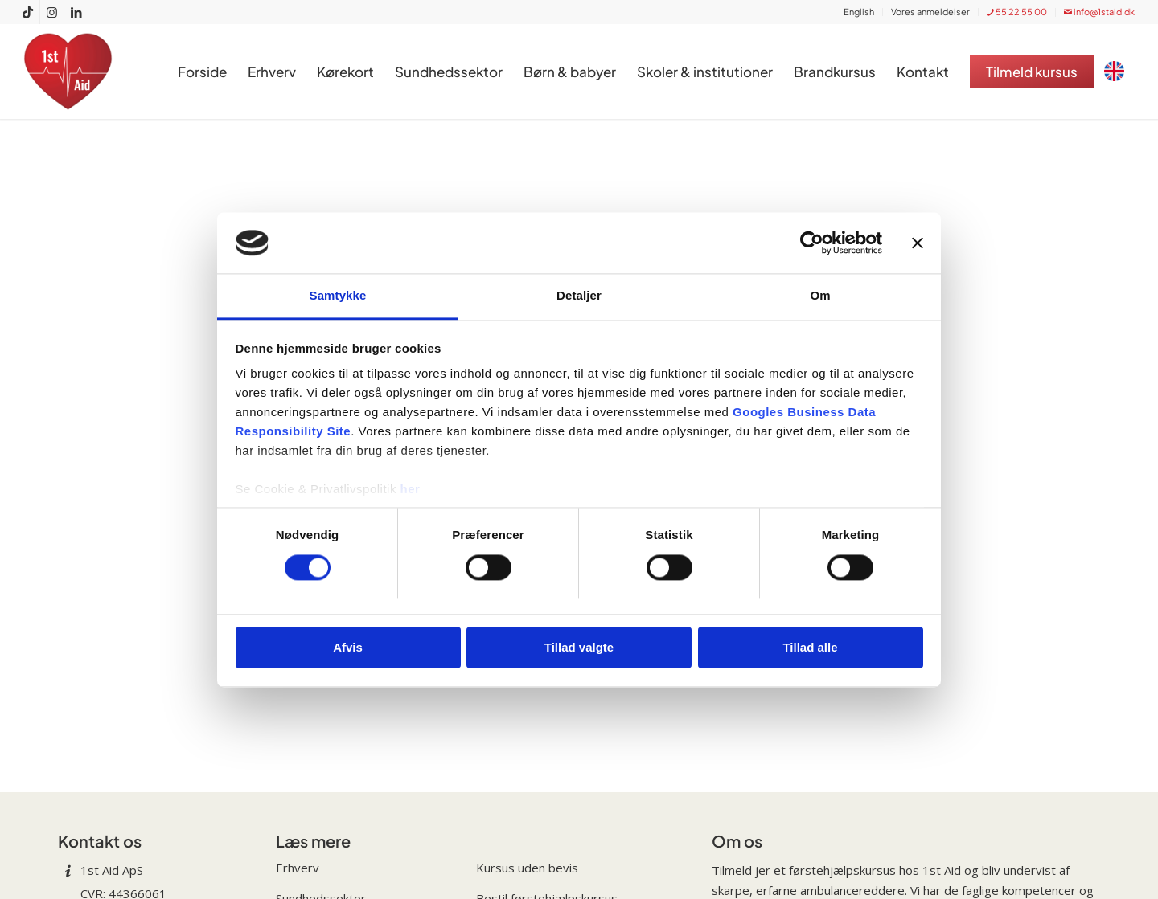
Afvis (348, 648)
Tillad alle (809, 648)
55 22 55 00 (1017, 11)
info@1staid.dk (1099, 11)
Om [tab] (820, 296)
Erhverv (297, 868)
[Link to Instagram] (52, 12)
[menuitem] (859, 12)
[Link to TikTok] (27, 12)
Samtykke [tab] (338, 296)
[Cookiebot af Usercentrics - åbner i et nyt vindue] (811, 243)
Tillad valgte (579, 648)
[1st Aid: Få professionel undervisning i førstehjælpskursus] (72, 71)
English (859, 11)
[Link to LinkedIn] (76, 12)
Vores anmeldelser (930, 11)
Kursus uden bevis (527, 868)
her (410, 489)
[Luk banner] (917, 242)
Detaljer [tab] (579, 296)
